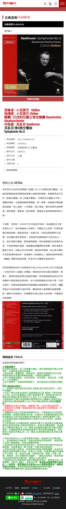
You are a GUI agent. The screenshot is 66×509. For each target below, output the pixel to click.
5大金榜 (46, 488)
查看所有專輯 (33, 98)
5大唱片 (9, 4)
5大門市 (8, 488)
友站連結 (56, 488)
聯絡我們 (25, 488)
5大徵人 (35, 488)
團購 (17, 488)
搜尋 (45, 3)
